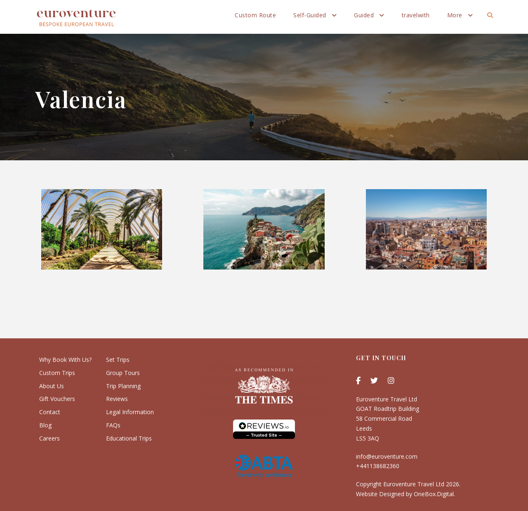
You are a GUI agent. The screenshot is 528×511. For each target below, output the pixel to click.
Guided (364, 15)
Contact (49, 412)
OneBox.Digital (434, 494)
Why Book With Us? (65, 359)
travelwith (416, 15)
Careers (49, 438)
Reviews (117, 399)
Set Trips (118, 359)
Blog (45, 425)
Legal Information (130, 412)
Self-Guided (309, 15)
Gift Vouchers (57, 399)
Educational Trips (129, 438)
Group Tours (123, 373)
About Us (51, 386)
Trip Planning (123, 386)
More (454, 15)
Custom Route (255, 15)
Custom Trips (57, 373)
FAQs (113, 425)
